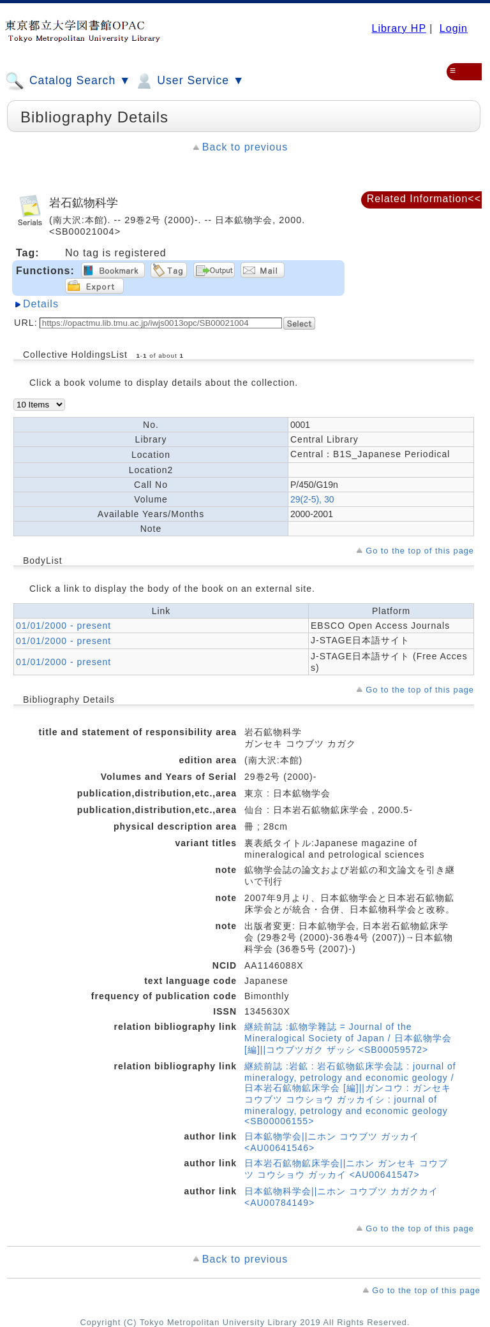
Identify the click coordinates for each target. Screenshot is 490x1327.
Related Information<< (424, 198)
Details (41, 303)
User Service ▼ (189, 81)
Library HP (398, 28)
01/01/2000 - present (63, 625)
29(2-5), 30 (312, 499)
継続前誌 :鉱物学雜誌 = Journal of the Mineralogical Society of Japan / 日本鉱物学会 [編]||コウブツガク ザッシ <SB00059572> (348, 1038)
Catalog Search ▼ (68, 81)
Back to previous (245, 147)
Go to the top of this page (420, 550)
